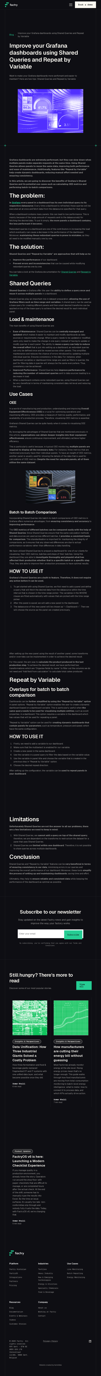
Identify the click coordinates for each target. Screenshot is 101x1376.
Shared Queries (68, 272)
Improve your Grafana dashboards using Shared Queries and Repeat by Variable (51, 35)
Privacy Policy (50, 1341)
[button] (70, 5)
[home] (11, 4)
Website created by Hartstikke (50, 1365)
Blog (11, 34)
